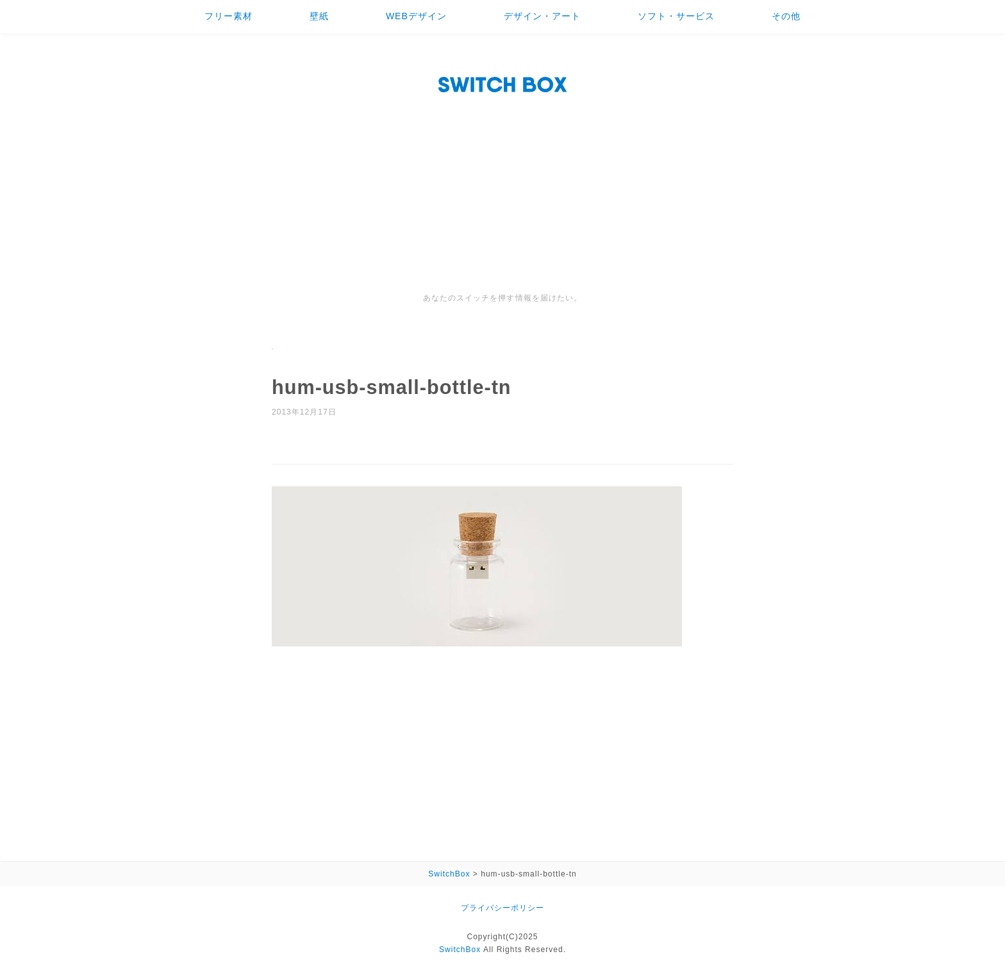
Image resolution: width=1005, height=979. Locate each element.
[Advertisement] (502, 195)
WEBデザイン (416, 16)
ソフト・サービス (676, 16)
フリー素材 (228, 16)
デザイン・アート (542, 16)
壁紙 (319, 16)
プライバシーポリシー (502, 907)
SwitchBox (460, 949)
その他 (786, 16)
